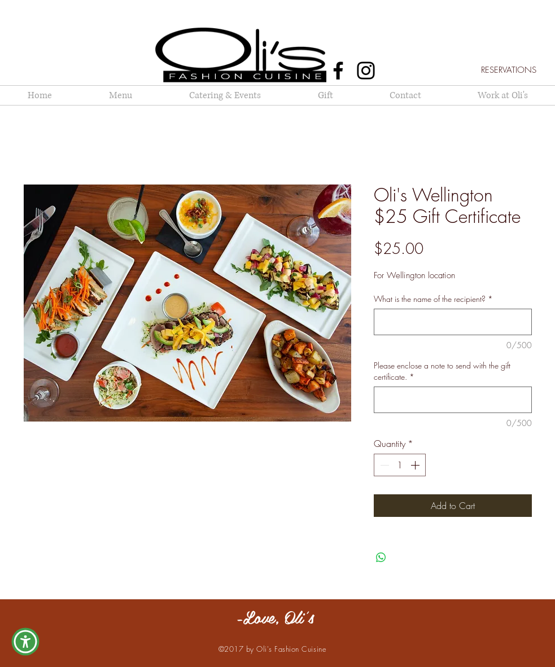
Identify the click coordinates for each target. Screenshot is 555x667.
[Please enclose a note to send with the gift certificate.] (452, 400)
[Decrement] (383, 465)
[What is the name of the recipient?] (452, 322)
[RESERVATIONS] (509, 70)
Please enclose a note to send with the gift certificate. (442, 371)
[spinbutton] (399, 465)
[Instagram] (366, 70)
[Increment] (416, 465)
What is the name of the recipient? (433, 298)
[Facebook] (338, 70)
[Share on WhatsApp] (381, 557)
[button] (25, 641)
